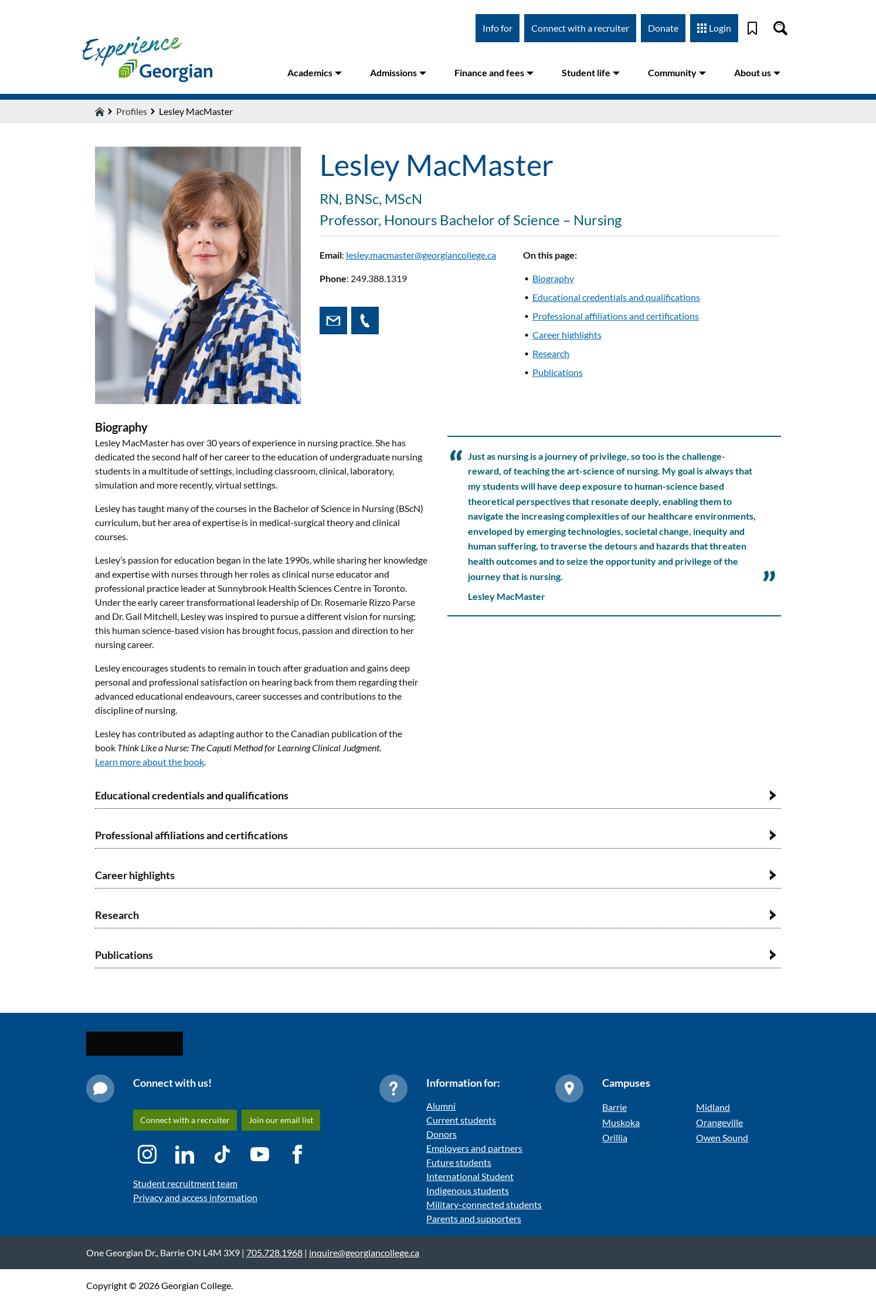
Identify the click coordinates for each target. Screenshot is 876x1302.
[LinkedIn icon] (184, 1154)
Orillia (614, 1137)
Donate (663, 27)
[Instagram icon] (147, 1154)
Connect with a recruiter (580, 27)
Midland (713, 1107)
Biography (553, 278)
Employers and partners (474, 1148)
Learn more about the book (149, 761)
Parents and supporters (473, 1218)
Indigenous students (467, 1190)
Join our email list (281, 1120)
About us (757, 72)
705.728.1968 (274, 1252)
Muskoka (621, 1122)
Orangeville (719, 1122)
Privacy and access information (195, 1197)
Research (550, 353)
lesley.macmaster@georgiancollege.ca (421, 254)
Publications (557, 372)
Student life (591, 72)
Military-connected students (484, 1204)
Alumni (441, 1105)
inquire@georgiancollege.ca (364, 1252)
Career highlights (567, 334)
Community (677, 72)
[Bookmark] (752, 28)
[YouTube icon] (259, 1154)
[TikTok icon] (222, 1154)
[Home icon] (99, 111)
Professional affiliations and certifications (615, 315)
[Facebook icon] (297, 1154)
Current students (461, 1119)
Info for (497, 27)
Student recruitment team (185, 1183)
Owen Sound (722, 1137)
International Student (470, 1176)
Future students (458, 1162)
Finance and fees (494, 72)
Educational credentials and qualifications (616, 297)
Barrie (614, 1107)
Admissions (398, 72)
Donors (441, 1134)
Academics (314, 72)
